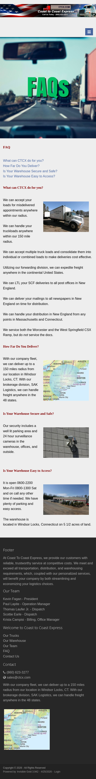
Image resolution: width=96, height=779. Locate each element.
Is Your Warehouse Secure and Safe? (30, 171)
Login (57, 771)
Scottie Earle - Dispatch (20, 614)
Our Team (10, 646)
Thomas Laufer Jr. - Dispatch (24, 609)
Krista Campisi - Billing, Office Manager (31, 619)
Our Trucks (11, 635)
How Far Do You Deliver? (21, 166)
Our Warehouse (14, 640)
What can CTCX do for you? (23, 160)
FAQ (6, 651)
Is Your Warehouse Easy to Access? (29, 176)
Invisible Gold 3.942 (28, 771)
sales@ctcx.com (18, 677)
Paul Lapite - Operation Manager (26, 604)
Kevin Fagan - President (20, 599)
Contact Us (11, 656)
